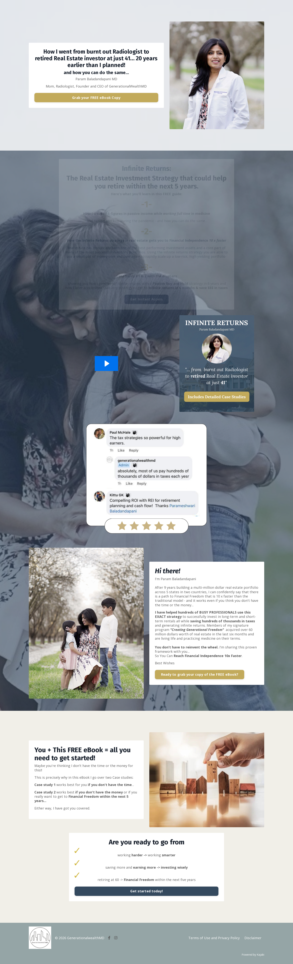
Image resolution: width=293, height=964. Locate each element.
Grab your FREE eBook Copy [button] (96, 97)
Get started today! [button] (146, 891)
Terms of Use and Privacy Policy (214, 938)
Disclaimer (252, 938)
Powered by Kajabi (253, 955)
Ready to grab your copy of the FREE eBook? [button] (199, 674)
